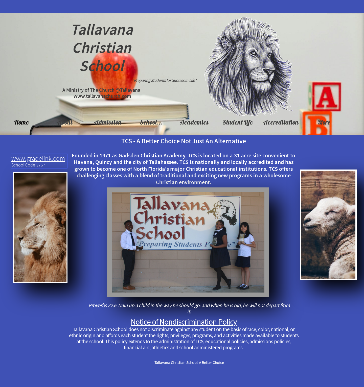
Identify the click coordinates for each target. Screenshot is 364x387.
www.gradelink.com (38, 158)
